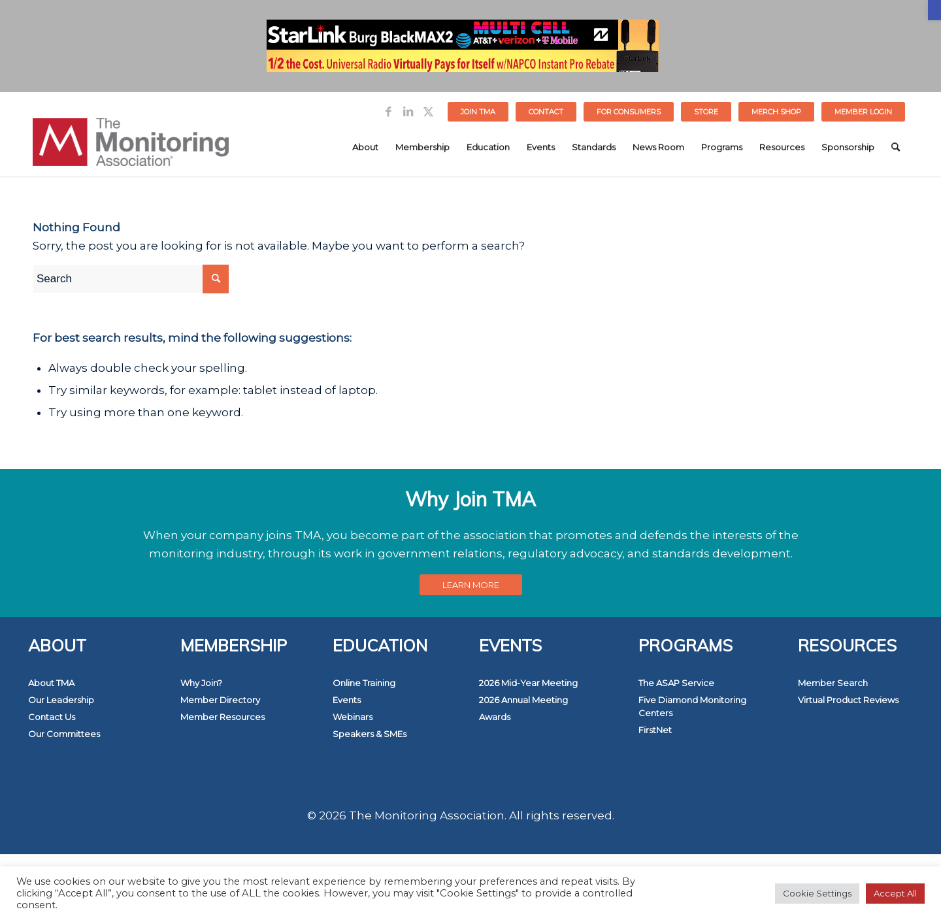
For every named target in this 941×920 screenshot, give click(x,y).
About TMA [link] (51, 683)
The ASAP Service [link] (676, 683)
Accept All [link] (895, 893)
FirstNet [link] (655, 730)
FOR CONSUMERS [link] (629, 111)
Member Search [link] (833, 683)
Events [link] (347, 700)
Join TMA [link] (478, 111)
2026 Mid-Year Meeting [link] (528, 683)
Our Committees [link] (64, 734)
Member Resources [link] (222, 717)
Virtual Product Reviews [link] (848, 700)
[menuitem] (478, 112)
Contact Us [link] (51, 717)
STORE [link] (706, 111)
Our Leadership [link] (61, 700)
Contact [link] (546, 111)
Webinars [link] (352, 717)
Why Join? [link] (201, 683)
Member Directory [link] (220, 700)
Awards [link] (494, 717)
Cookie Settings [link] (817, 893)
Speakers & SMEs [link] (369, 734)
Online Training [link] (364, 683)
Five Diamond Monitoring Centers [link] (692, 706)
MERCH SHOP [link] (776, 111)
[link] (934, 10)
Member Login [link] (863, 111)
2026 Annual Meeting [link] (523, 700)
